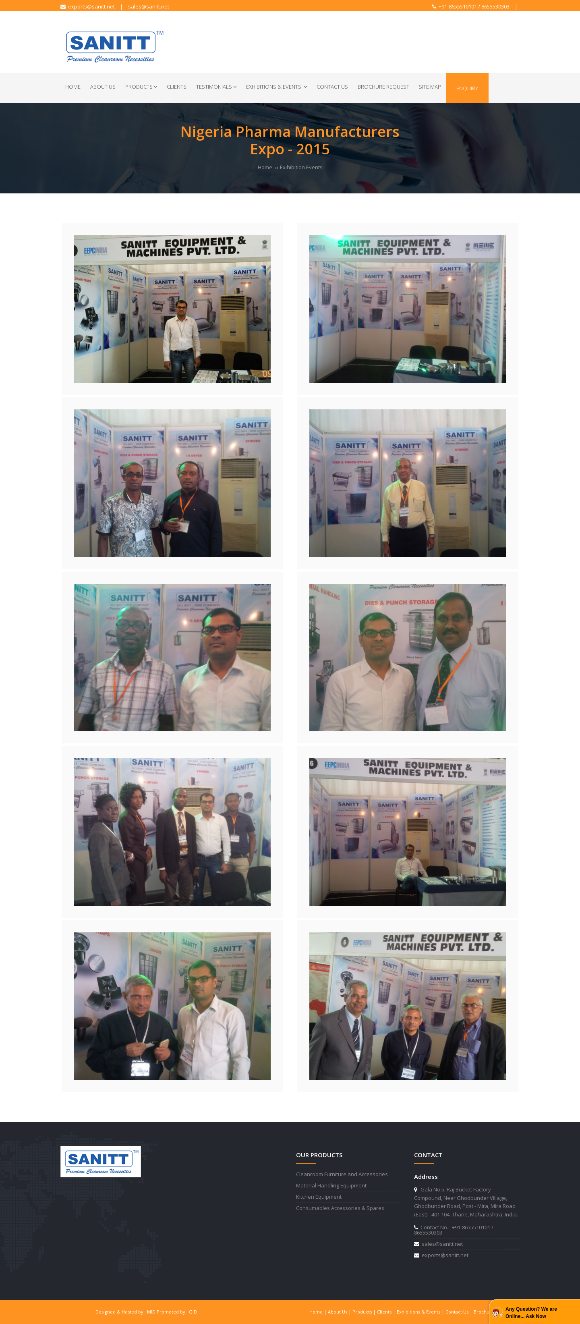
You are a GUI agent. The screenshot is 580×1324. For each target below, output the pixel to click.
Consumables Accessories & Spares (340, 1208)
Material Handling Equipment (331, 1185)
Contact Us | (459, 1312)
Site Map (430, 86)
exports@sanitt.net (87, 6)
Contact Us (332, 86)
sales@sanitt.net (148, 6)
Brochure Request (383, 86)
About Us (103, 86)
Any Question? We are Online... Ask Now (531, 1312)
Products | (364, 1312)
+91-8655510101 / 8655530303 (471, 6)
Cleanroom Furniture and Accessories (342, 1174)
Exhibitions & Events (276, 86)
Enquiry (467, 88)
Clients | (387, 1312)
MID (151, 1312)
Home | (318, 1312)
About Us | (340, 1312)
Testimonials (216, 86)
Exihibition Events (301, 167)
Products (141, 86)
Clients (176, 86)
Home (73, 86)
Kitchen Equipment (319, 1196)
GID (193, 1312)
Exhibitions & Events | (421, 1312)
